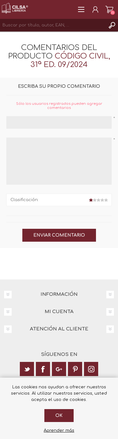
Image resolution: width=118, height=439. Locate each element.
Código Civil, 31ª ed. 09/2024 (70, 60)
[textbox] (52, 25)
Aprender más (59, 430)
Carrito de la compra (109, 9)
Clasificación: (24, 200)
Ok (59, 415)
